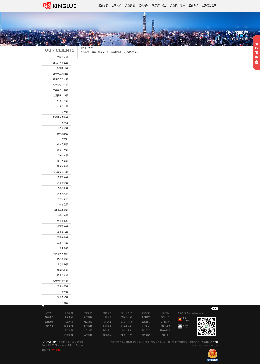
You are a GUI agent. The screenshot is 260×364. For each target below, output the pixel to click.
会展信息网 (165, 326)
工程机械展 (62, 128)
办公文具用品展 (60, 63)
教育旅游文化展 (60, 172)
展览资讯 (193, 5)
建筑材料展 (62, 166)
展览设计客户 (177, 5)
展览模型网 (165, 330)
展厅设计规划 (159, 5)
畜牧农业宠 (126, 330)
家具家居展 (62, 161)
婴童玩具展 (62, 275)
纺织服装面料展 (60, 117)
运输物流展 (62, 286)
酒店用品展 (62, 177)
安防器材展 (62, 57)
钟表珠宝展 (62, 297)
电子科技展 (62, 101)
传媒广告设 (126, 335)
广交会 (65, 139)
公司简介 (117, 5)
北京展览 (107, 321)
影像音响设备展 (60, 281)
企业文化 (49, 321)
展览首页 (103, 5)
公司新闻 (146, 317)
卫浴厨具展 (62, 242)
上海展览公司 (209, 5)
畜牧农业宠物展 (60, 73)
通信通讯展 (62, 232)
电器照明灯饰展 (60, 95)
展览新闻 (146, 321)
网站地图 (214, 345)
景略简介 (49, 317)
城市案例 (68, 326)
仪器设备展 (62, 264)
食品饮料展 (62, 215)
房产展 (65, 112)
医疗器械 (88, 326)
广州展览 (107, 326)
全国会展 (68, 317)
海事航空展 (62, 150)
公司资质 (49, 326)
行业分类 (68, 321)
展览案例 (130, 5)
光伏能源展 (62, 133)
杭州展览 (107, 330)
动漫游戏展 (62, 106)
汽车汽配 (88, 330)
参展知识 (146, 326)
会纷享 (165, 335)
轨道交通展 (62, 144)
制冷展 (65, 291)
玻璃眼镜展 (62, 68)
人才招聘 (165, 321)
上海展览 (107, 317)
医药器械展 (62, 259)
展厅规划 (68, 330)
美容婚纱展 (62, 182)
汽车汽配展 (62, 193)
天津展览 (107, 335)
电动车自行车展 (60, 90)
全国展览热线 (208, 342)
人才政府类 (62, 199)
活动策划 (143, 5)
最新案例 (68, 335)
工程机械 (88, 335)
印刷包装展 (62, 270)
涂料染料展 (62, 237)
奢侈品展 (63, 204)
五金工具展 (62, 248)
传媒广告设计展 (60, 79)
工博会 (65, 123)
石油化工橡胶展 (60, 210)
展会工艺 (146, 330)
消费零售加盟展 (60, 253)
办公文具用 (126, 321)
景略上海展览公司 (100, 52)
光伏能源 (88, 321)
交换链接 (56, 350)
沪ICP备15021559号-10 (201, 345)
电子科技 (88, 317)
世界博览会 (62, 221)
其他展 (65, 302)
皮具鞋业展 (62, 188)
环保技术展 (62, 155)
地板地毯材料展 (60, 84)
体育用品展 (62, 226)
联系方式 (165, 317)
